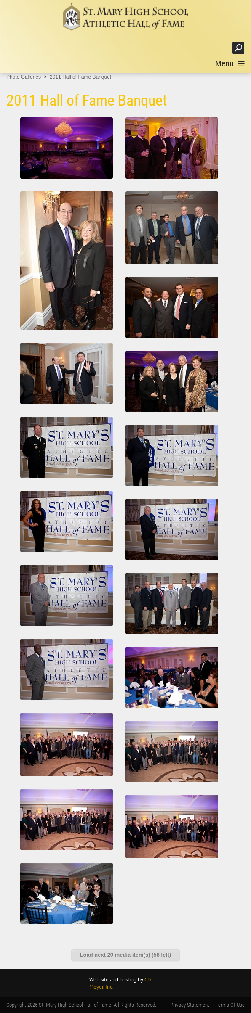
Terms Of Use (230, 1005)
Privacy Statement (189, 1005)
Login (217, 48)
